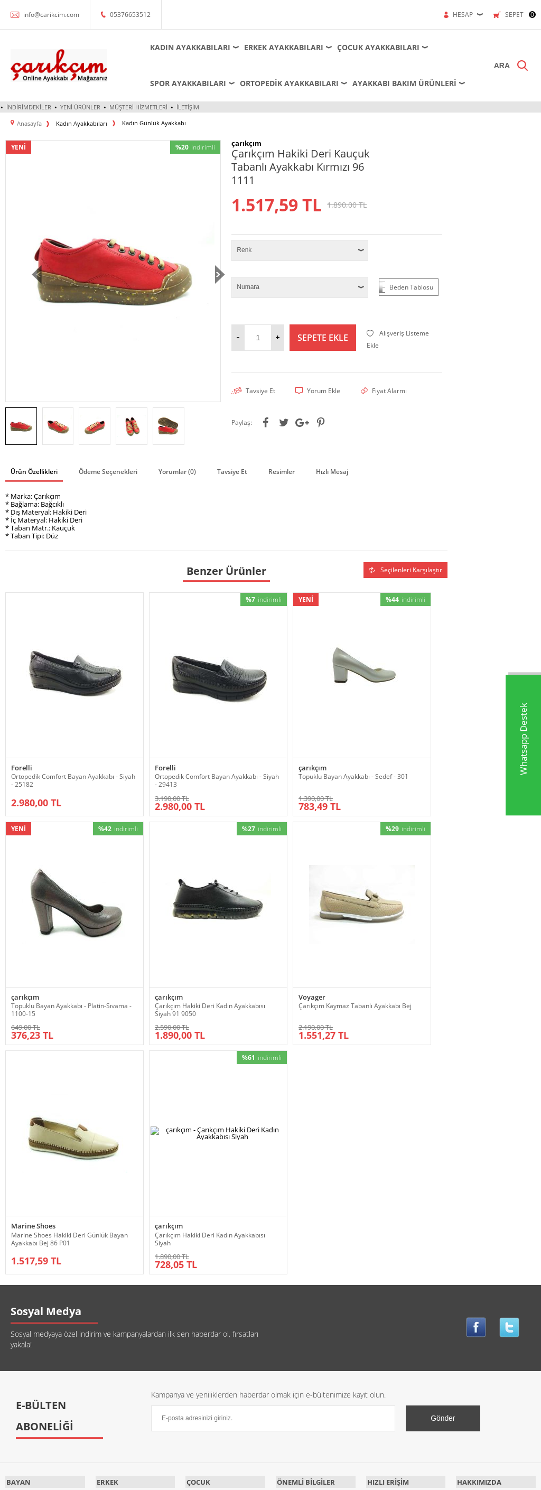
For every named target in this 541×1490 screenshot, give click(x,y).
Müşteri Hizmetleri (138, 107)
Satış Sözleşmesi (300, 1248)
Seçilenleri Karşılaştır (405, 568)
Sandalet (17, 1359)
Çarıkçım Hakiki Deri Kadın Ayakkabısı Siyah (385, 947)
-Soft (215, 1476)
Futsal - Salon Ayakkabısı (130, 1248)
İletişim (187, 107)
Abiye (13, 1217)
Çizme (14, 1280)
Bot (10, 1264)
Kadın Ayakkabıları (181, 47)
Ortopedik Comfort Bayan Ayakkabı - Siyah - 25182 (48, 742)
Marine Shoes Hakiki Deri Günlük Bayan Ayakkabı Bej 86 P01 (279, 951)
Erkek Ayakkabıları (274, 47)
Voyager (136, 934)
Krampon (198, 1232)
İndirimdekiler (28, 107)
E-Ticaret (238, 1476)
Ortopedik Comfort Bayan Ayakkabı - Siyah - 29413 (160, 742)
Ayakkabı (17, 1232)
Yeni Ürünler (80, 107)
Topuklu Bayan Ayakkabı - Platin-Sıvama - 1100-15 (384, 742)
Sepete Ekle (322, 337)
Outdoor (17, 1343)
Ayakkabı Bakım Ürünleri (395, 83)
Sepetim (378, 1280)
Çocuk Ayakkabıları (369, 47)
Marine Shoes (257, 934)
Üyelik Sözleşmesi (302, 1232)
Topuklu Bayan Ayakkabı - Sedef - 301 (281, 742)
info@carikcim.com (51, 14)
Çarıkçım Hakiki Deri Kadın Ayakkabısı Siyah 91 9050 (50, 947)
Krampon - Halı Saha (125, 1264)
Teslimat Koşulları (301, 1217)
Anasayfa (378, 1217)
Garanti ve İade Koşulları (311, 1264)
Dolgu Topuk (23, 1296)
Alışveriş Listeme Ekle (398, 339)
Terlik (13, 1391)
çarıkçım (249, 729)
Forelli (21, 729)
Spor (12, 1375)
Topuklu (16, 1407)
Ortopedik (19, 1328)
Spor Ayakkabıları (179, 83)
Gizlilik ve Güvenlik (303, 1280)
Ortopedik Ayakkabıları (279, 83)
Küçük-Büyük (24, 1312)
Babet (13, 1248)
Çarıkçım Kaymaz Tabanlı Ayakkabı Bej (160, 947)
